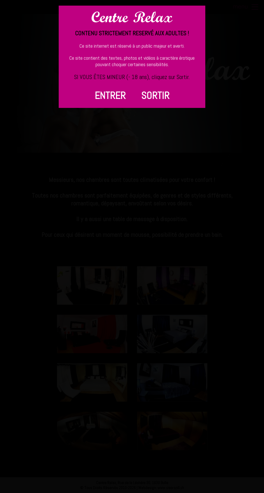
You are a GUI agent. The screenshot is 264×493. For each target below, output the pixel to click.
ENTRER (110, 95)
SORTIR (155, 95)
